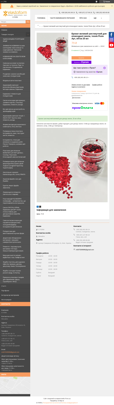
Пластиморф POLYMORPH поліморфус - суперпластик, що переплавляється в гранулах (14, 201)
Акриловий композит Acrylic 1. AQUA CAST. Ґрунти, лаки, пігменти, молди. (14, 118)
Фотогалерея (6, 300)
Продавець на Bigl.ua (57, 401)
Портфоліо (5, 291)
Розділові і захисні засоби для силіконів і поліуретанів (14, 75)
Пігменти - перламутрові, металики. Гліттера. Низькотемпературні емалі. (13, 249)
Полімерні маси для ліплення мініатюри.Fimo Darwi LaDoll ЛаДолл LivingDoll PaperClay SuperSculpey (13, 164)
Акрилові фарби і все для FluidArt (12, 180)
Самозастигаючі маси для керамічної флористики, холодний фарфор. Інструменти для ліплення (12, 223)
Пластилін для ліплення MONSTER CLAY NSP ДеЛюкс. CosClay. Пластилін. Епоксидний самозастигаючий (14, 154)
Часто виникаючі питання (62, 18)
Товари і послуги (7, 34)
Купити (81, 58)
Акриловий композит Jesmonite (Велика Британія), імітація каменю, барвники (13, 87)
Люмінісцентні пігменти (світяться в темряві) (11, 193)
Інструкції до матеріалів (10, 295)
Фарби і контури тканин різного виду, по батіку (12, 272)
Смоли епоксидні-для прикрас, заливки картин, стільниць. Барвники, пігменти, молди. (14, 102)
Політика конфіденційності (69, 403)
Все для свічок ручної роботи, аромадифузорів (14, 110)
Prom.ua (67, 398)
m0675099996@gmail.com (10, 352)
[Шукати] (28, 21)
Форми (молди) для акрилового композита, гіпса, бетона (14, 125)
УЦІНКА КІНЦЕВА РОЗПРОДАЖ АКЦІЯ (13, 40)
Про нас (83, 18)
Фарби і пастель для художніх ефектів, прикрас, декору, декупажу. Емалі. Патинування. (14, 264)
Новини (4, 30)
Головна (41, 18)
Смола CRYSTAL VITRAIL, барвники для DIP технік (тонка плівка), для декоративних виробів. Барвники (12, 211)
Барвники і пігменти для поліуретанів (12, 95)
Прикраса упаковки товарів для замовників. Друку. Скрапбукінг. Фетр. (13, 279)
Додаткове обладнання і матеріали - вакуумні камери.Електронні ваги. (12, 240)
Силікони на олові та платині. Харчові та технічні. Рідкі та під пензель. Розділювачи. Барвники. (14, 66)
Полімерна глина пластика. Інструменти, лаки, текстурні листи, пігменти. (13, 133)
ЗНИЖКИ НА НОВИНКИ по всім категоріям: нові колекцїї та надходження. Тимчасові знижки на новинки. (14, 49)
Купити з (81, 62)
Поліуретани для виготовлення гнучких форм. (13, 232)
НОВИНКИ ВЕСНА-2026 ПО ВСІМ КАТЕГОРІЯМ (14, 57)
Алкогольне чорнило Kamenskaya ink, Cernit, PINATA (14, 173)
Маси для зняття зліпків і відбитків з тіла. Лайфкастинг (14, 256)
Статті (3, 286)
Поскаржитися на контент (51, 403)
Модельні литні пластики (12, 80)
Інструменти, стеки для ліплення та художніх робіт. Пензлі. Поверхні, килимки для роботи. (14, 143)
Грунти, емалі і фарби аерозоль (11, 186)
